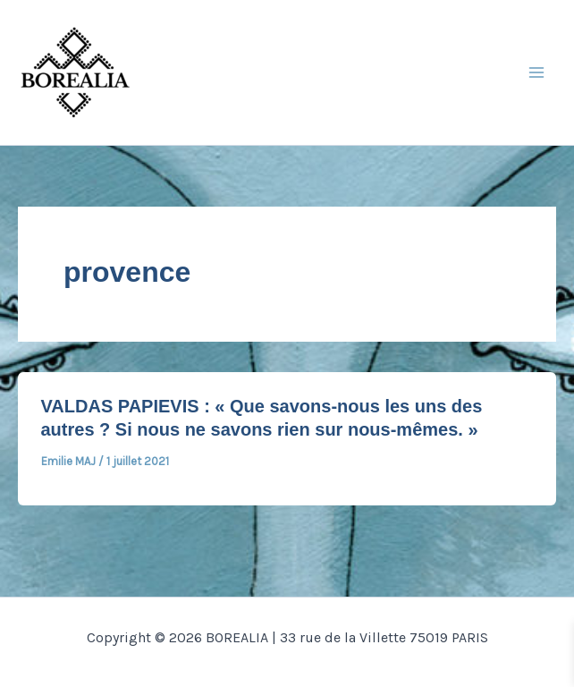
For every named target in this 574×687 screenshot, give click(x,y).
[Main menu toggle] (536, 72)
